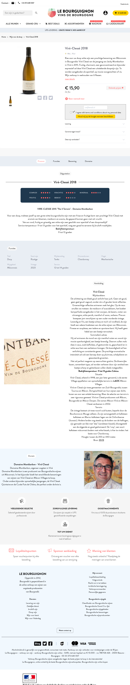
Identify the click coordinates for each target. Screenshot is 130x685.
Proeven (41, 161)
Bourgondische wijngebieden (97, 609)
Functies (56, 161)
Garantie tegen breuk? (95, 131)
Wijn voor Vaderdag (33, 618)
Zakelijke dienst (33, 606)
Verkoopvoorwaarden (97, 589)
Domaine (88, 161)
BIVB (101, 440)
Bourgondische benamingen (97, 612)
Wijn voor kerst (33, 615)
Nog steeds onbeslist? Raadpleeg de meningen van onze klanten (104, 558)
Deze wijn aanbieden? (95, 139)
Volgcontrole (97, 579)
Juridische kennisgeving (97, 586)
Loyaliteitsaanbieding (97, 576)
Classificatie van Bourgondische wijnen (97, 603)
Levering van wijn (32, 603)
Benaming (72, 161)
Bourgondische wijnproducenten (97, 615)
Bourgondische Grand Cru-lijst (97, 606)
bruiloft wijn (32, 609)
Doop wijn (33, 612)
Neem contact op (65, 630)
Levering (95, 123)
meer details (70, 79)
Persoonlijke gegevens (97, 592)
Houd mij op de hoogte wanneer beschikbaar (95, 116)
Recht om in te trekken (97, 583)
